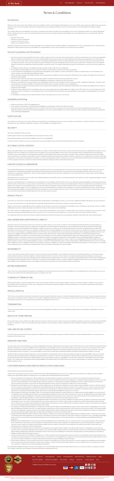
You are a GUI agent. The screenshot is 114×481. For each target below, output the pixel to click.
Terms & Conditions (37, 459)
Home (61, 2)
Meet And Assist (79, 456)
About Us (40, 456)
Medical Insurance (91, 456)
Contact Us (79, 459)
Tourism (59, 456)
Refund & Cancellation (51, 459)
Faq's (97, 459)
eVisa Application (69, 2)
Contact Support (89, 459)
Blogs (100, 456)
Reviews (71, 459)
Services (80, 2)
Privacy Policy (63, 459)
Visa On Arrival (89, 2)
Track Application (100, 2)
